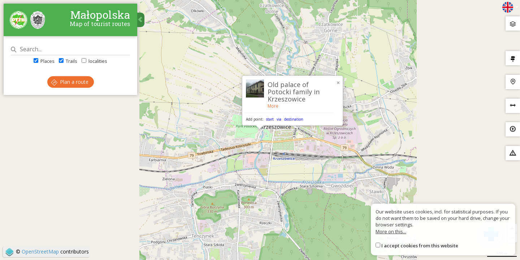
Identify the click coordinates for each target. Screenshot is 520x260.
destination (293, 119)
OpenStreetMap (40, 251)
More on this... (391, 231)
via (279, 119)
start (270, 119)
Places (44, 61)
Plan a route (69, 81)
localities (94, 61)
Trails (68, 61)
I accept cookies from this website (419, 245)
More (273, 106)
